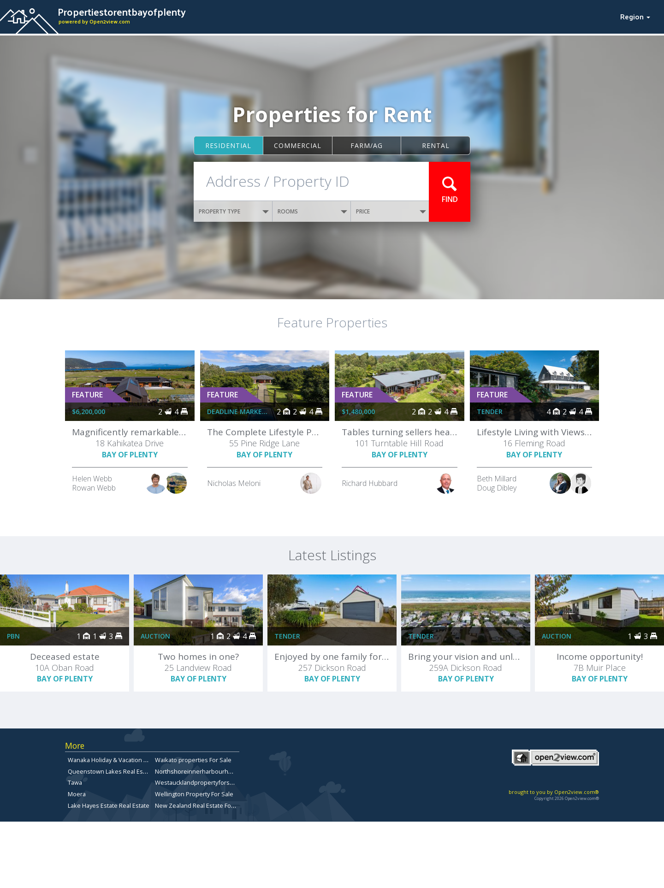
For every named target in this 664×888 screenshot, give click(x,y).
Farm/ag (366, 145)
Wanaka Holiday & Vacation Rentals (116, 760)
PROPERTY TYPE (234, 211)
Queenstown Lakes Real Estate (111, 771)
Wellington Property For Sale (194, 794)
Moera (77, 794)
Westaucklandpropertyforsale (196, 782)
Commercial (297, 145)
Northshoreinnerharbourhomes (199, 771)
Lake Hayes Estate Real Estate (108, 805)
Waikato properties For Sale (193, 760)
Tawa (75, 782)
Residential (228, 145)
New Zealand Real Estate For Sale (201, 805)
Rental (436, 145)
